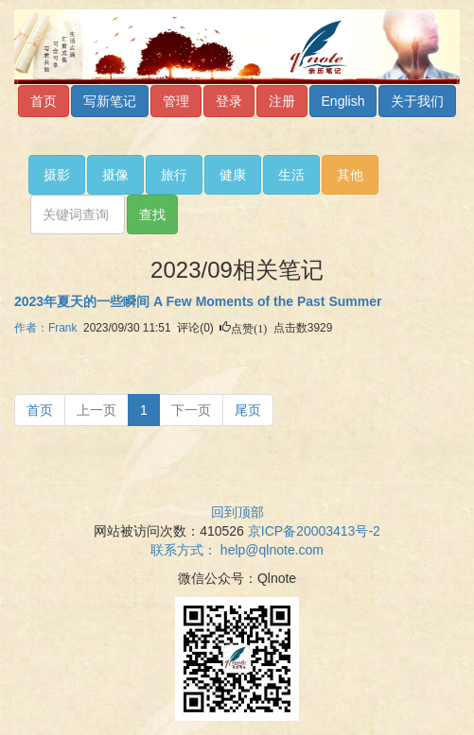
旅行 (174, 174)
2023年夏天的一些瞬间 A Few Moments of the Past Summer (197, 301)
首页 (43, 101)
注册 (282, 101)
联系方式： (237, 549)
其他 (350, 174)
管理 (176, 101)
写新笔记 (109, 101)
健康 (232, 174)
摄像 (115, 174)
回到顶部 (237, 512)
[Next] (191, 410)
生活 (291, 174)
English (343, 101)
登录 (229, 101)
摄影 (57, 174)
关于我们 (417, 101)
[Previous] (39, 410)
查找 (152, 214)
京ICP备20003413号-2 (314, 530)
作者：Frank (45, 327)
